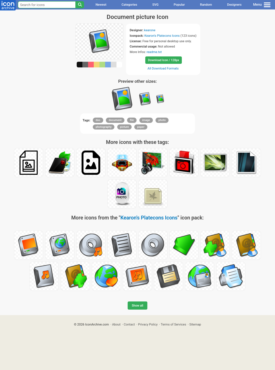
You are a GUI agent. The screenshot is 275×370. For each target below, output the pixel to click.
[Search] (79, 4)
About (116, 324)
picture (124, 127)
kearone (149, 30)
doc (98, 120)
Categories (129, 4)
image (146, 120)
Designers (234, 4)
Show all (137, 305)
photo (162, 120)
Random (206, 4)
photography (104, 127)
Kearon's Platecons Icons (162, 35)
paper (140, 127)
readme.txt (154, 52)
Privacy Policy (148, 324)
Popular (179, 4)
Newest (100, 4)
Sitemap (195, 324)
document (115, 120)
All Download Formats (163, 68)
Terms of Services (173, 324)
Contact (129, 324)
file (132, 120)
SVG (155, 4)
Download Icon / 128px (163, 60)
